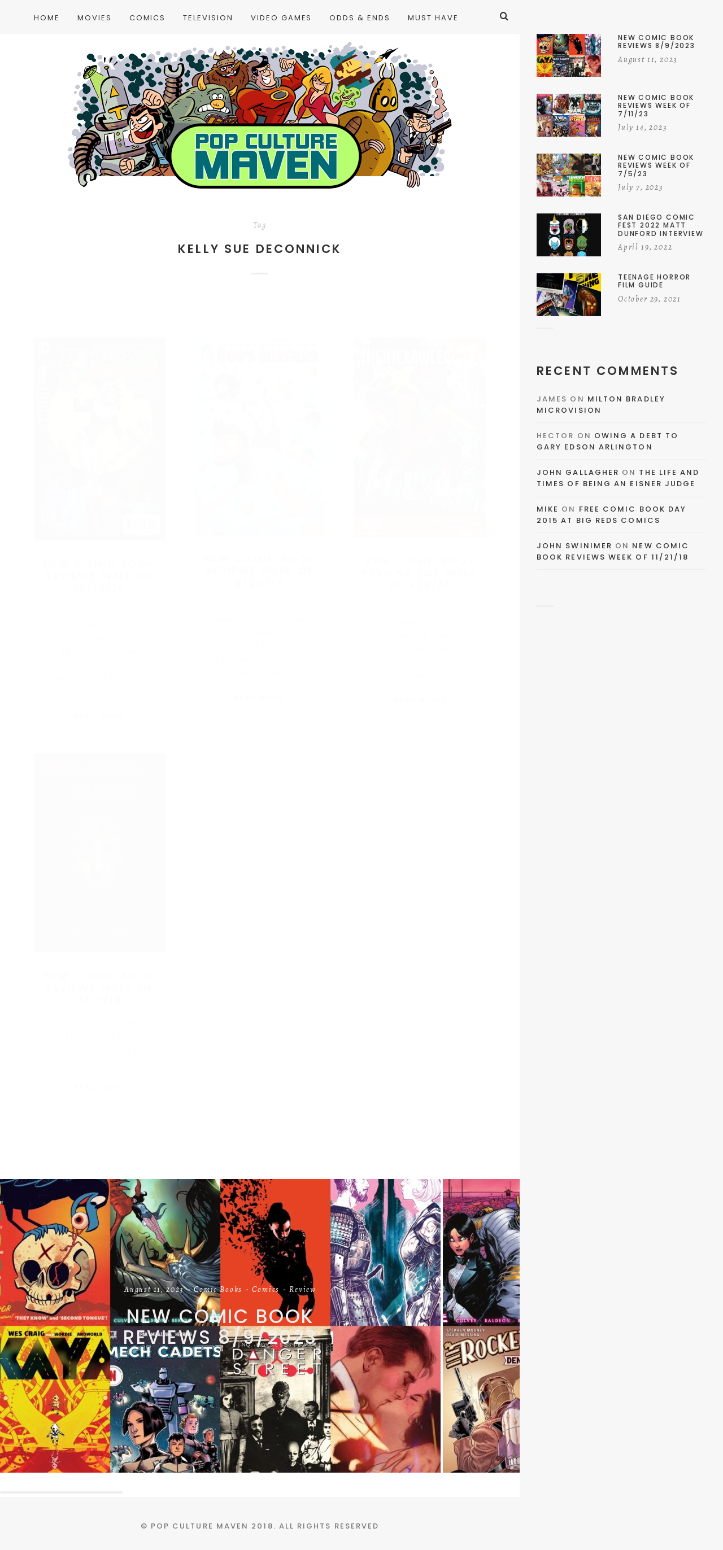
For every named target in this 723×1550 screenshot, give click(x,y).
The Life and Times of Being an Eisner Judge (618, 478)
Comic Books (218, 1290)
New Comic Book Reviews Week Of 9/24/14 (260, 559)
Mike (548, 509)
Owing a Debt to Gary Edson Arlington (607, 441)
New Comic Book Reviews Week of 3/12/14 (100, 981)
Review (302, 1290)
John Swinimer (574, 545)
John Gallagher (578, 472)
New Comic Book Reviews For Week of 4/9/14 (420, 562)
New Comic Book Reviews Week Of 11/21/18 (613, 551)
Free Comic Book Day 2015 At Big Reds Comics (611, 515)
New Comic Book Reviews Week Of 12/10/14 (100, 564)
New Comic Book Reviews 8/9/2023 (220, 1326)
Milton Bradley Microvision (601, 405)
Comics (266, 1290)
